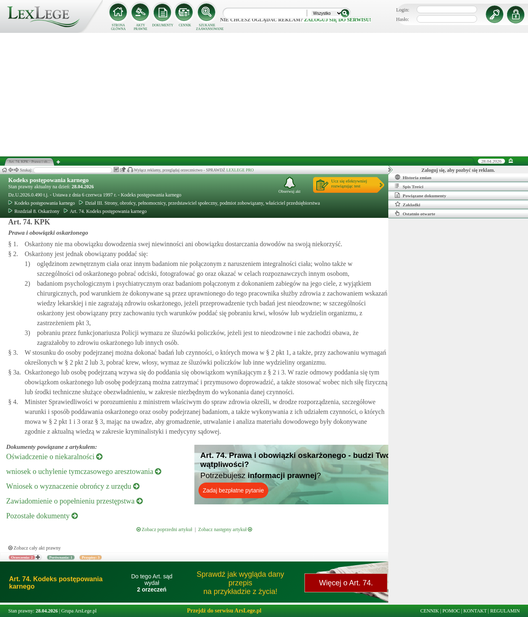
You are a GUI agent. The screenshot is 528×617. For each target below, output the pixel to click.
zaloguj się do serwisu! (337, 20)
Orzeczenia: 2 (22, 557)
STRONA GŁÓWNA (118, 27)
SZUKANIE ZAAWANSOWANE (207, 27)
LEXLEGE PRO (240, 170)
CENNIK (185, 25)
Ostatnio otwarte (415, 213)
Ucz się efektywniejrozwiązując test (349, 183)
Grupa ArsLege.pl (79, 611)
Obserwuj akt (290, 185)
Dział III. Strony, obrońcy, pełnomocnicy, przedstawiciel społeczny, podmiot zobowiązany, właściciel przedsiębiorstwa (199, 203)
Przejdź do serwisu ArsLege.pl (224, 611)
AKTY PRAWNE (140, 27)
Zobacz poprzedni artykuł (164, 529)
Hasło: (402, 19)
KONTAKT (475, 611)
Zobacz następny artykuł (225, 529)
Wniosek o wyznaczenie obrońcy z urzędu (72, 486)
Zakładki (407, 204)
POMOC (451, 611)
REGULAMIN (505, 611)
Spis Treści (409, 186)
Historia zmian (413, 177)
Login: (402, 10)
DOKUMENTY (162, 25)
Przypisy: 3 (90, 557)
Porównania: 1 (60, 557)
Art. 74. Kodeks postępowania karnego (105, 211)
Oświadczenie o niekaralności (54, 457)
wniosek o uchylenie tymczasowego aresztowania (83, 471)
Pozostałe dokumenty (42, 516)
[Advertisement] (264, 94)
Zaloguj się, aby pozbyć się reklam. (458, 170)
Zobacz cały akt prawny (34, 548)
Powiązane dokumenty (420, 195)
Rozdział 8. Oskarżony (34, 211)
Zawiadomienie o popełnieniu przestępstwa (74, 501)
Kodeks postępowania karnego (48, 180)
